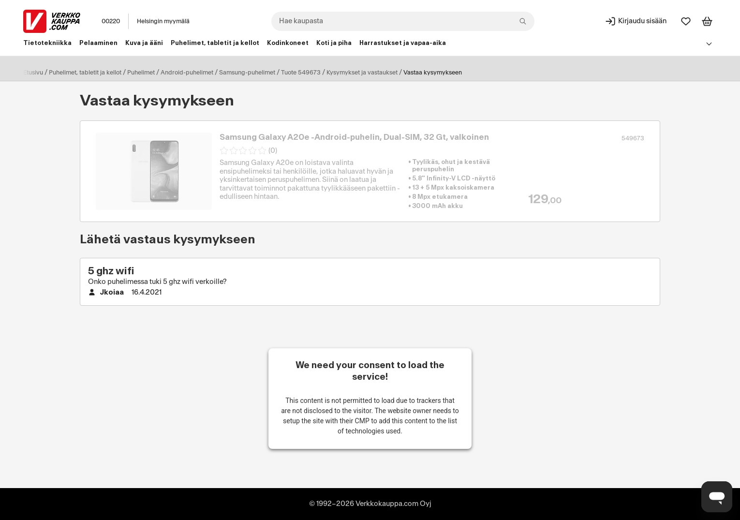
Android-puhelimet (187, 72)
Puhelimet (141, 72)
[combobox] (402, 21)
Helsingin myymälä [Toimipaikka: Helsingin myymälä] (163, 21)
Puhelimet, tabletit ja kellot (85, 72)
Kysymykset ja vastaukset (362, 72)
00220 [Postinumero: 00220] (111, 21)
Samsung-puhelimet (247, 72)
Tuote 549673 (301, 72)
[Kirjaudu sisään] (635, 21)
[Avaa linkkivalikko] (709, 43)
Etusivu (33, 72)
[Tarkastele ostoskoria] (707, 21)
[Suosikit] (686, 21)
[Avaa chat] (716, 496)
